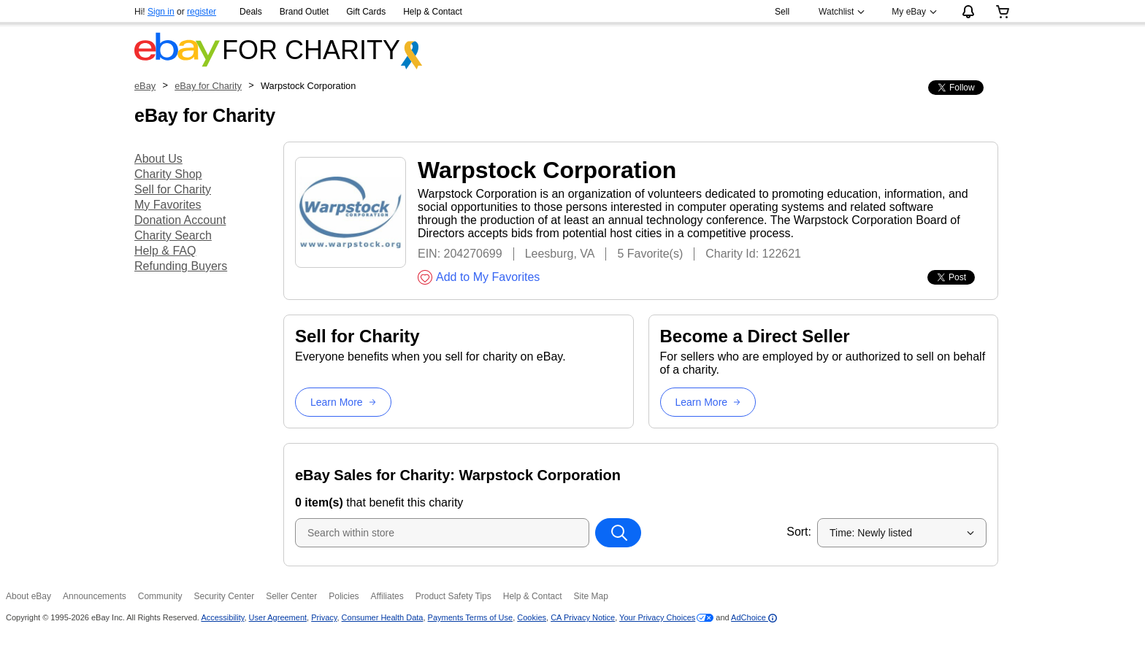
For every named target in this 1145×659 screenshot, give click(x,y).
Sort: (798, 531)
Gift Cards (366, 12)
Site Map (590, 596)
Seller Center (291, 596)
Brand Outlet (304, 12)
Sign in (161, 12)
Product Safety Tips (453, 596)
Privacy (324, 617)
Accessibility (222, 617)
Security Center (224, 596)
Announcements (94, 596)
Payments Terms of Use (470, 617)
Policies (344, 596)
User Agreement (278, 617)
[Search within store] (617, 532)
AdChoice (754, 617)
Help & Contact (432, 12)
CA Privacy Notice (583, 617)
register (201, 12)
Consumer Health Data (383, 617)
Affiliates (387, 596)
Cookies (531, 617)
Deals (251, 12)
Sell (782, 12)
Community (160, 596)
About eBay (28, 596)
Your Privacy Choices (657, 617)
